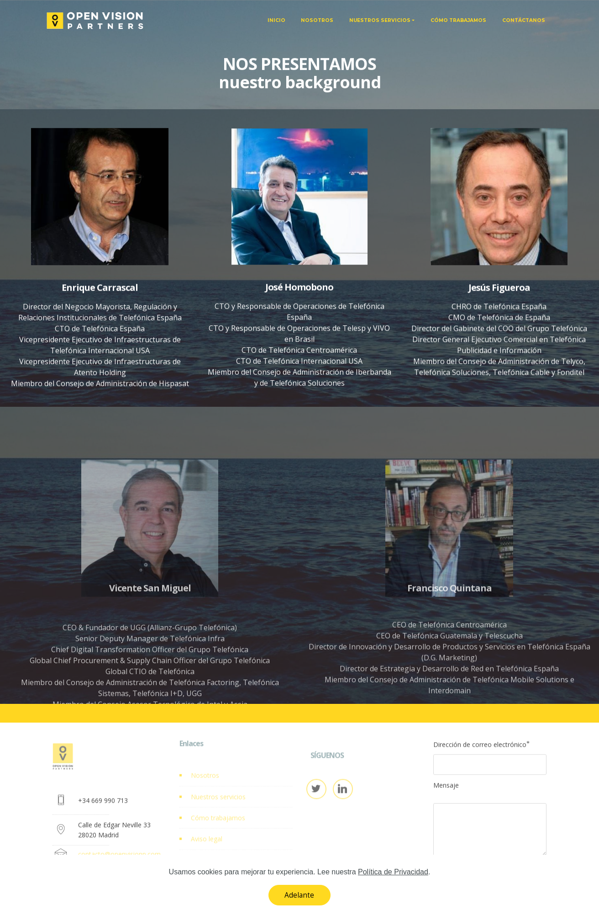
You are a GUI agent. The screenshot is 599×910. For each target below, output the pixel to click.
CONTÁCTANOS (523, 20)
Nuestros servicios (218, 804)
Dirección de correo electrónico (479, 748)
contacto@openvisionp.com (119, 860)
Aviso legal (206, 847)
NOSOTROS (317, 20)
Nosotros (205, 783)
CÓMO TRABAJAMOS (458, 20)
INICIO (276, 20)
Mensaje (446, 788)
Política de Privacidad (222, 868)
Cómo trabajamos (218, 825)
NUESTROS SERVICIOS (379, 20)
